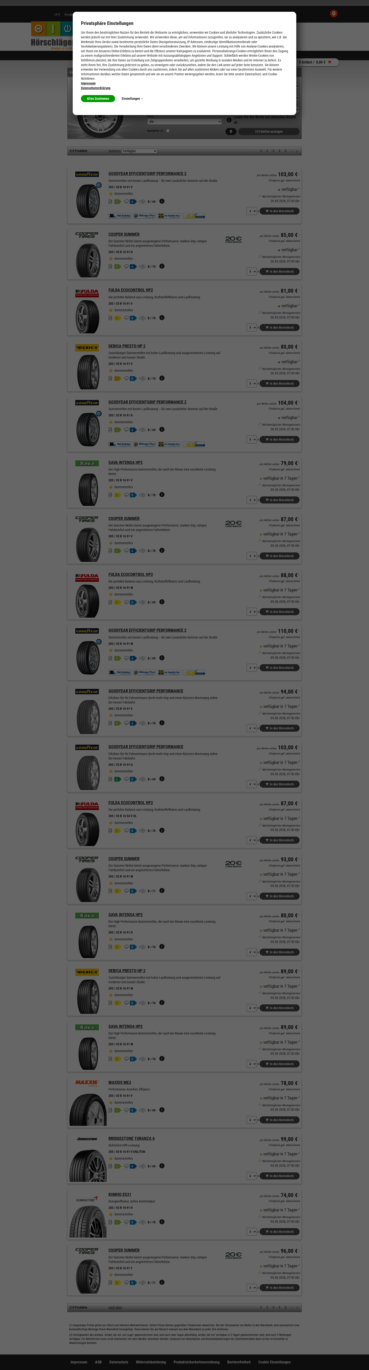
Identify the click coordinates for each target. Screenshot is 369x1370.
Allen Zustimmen (98, 98)
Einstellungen (132, 98)
